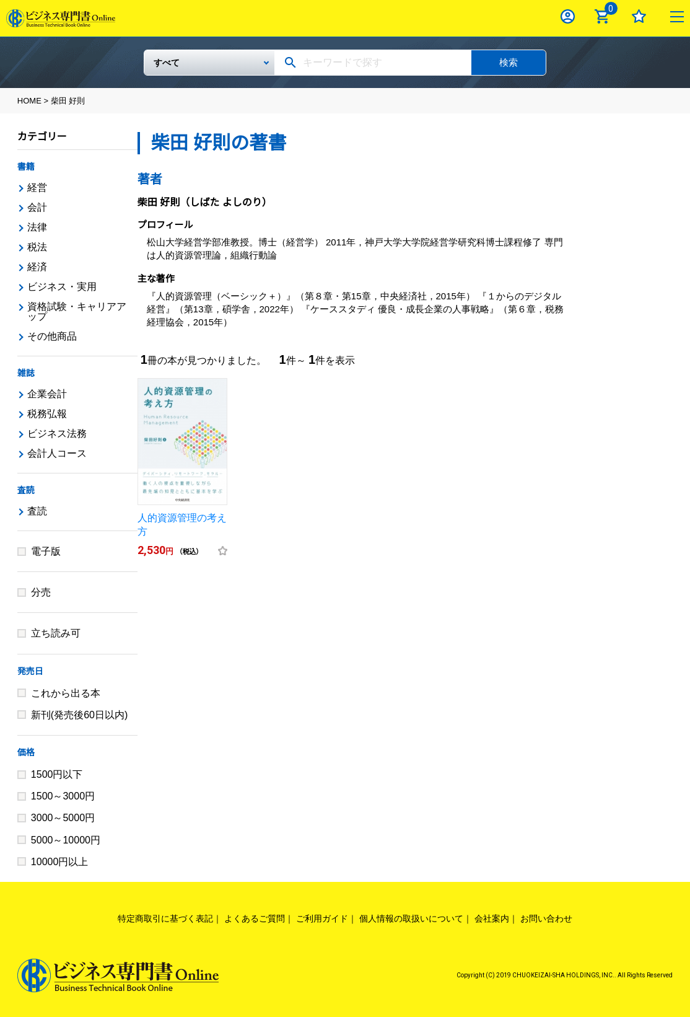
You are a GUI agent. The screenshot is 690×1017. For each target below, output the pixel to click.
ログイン (568, 16)
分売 (41, 592)
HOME (29, 100)
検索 (508, 62)
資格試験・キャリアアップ (76, 311)
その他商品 (52, 336)
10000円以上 (60, 861)
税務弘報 (47, 413)
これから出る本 (65, 693)
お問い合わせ (546, 918)
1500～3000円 (63, 796)
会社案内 (491, 918)
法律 (37, 227)
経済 (37, 267)
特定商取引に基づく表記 (165, 918)
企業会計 (47, 394)
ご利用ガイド (322, 918)
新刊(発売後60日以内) (79, 715)
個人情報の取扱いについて (411, 918)
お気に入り (639, 16)
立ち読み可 (56, 633)
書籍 (26, 167)
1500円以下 (57, 774)
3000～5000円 (63, 817)
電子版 (46, 551)
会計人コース (57, 453)
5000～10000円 (65, 840)
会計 (37, 207)
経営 (37, 187)
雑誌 (26, 373)
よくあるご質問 (254, 918)
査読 (26, 490)
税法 (37, 247)
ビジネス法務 (57, 433)
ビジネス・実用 (62, 286)
